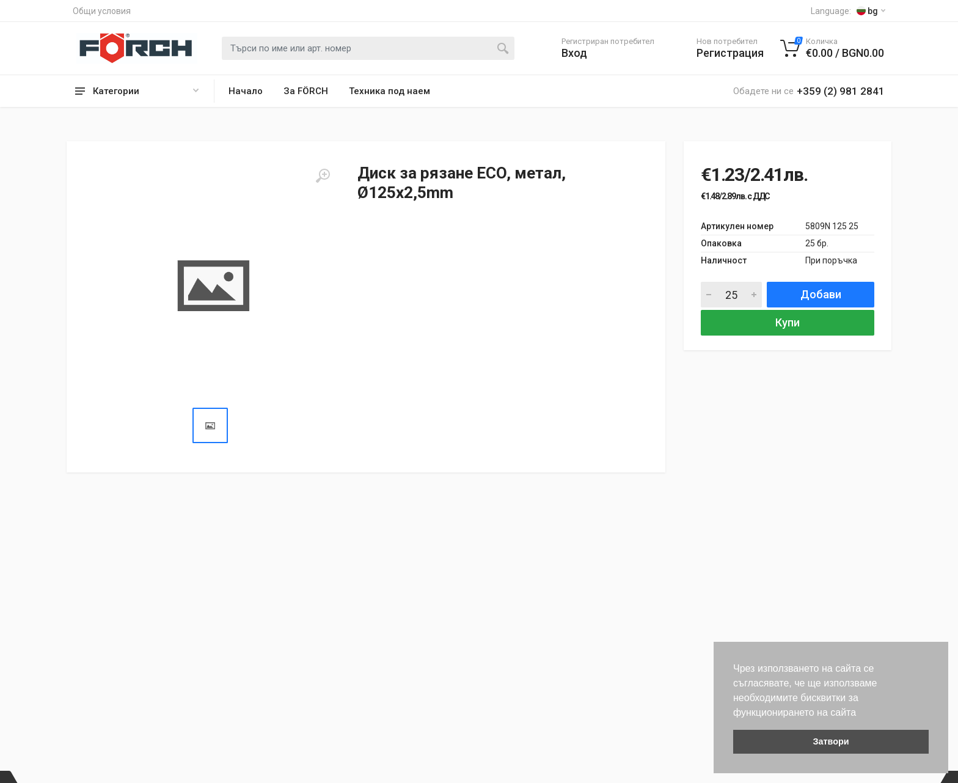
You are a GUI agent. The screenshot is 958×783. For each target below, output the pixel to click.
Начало (246, 91)
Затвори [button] (831, 741)
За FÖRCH (305, 91)
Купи (787, 322)
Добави (820, 294)
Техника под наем (389, 91)
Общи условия (102, 11)
